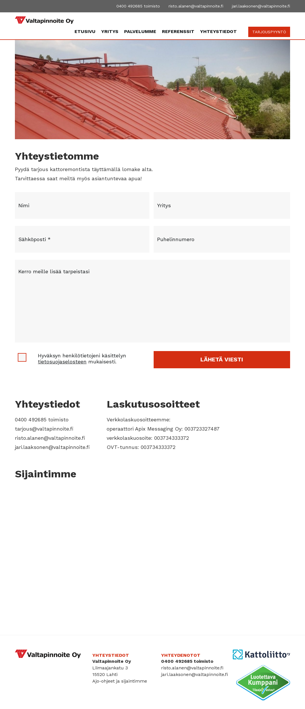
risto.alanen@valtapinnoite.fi (196, 6)
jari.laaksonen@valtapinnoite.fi (261, 6)
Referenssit (178, 31)
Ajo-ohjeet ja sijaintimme (119, 681)
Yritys (109, 31)
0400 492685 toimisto (138, 6)
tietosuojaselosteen (62, 362)
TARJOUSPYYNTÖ (269, 32)
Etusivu (85, 31)
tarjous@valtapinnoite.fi (44, 429)
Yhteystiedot (218, 31)
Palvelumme (140, 31)
